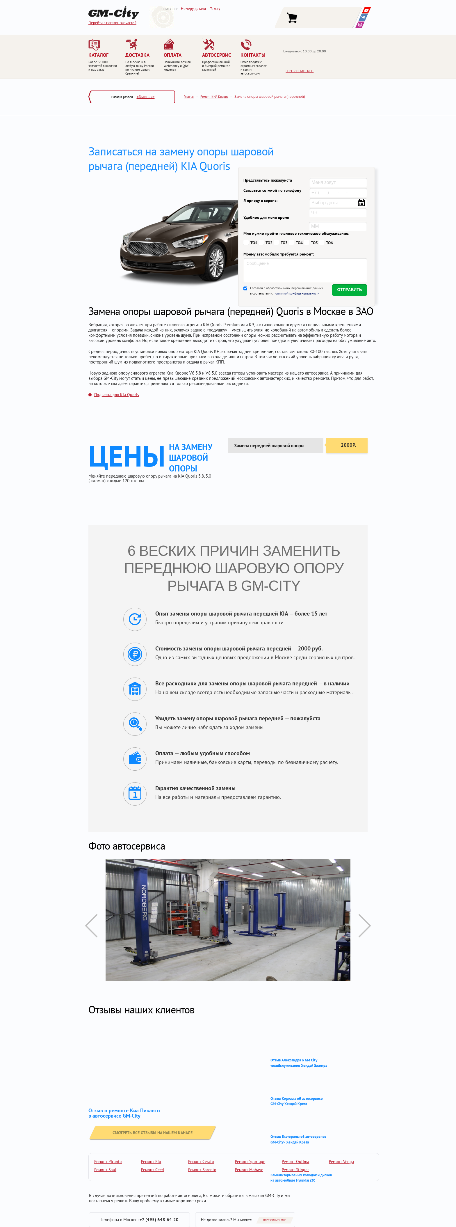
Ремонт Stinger (295, 1169)
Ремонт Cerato (201, 1161)
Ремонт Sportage (250, 1161)
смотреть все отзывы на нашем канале (139, 1130)
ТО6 (329, 242)
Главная (189, 97)
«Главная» (146, 96)
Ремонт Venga (341, 1161)
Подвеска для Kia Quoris (116, 394)
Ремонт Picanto (108, 1161)
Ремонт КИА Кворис (214, 97)
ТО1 (253, 242)
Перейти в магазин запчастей (112, 22)
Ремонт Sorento (202, 1169)
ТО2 (269, 242)
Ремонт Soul (105, 1169)
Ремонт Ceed (152, 1169)
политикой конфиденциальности (296, 293)
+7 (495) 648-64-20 (159, 1219)
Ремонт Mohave (249, 1169)
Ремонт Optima (295, 1161)
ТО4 (299, 242)
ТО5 (314, 242)
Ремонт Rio (151, 1161)
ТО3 (284, 242)
